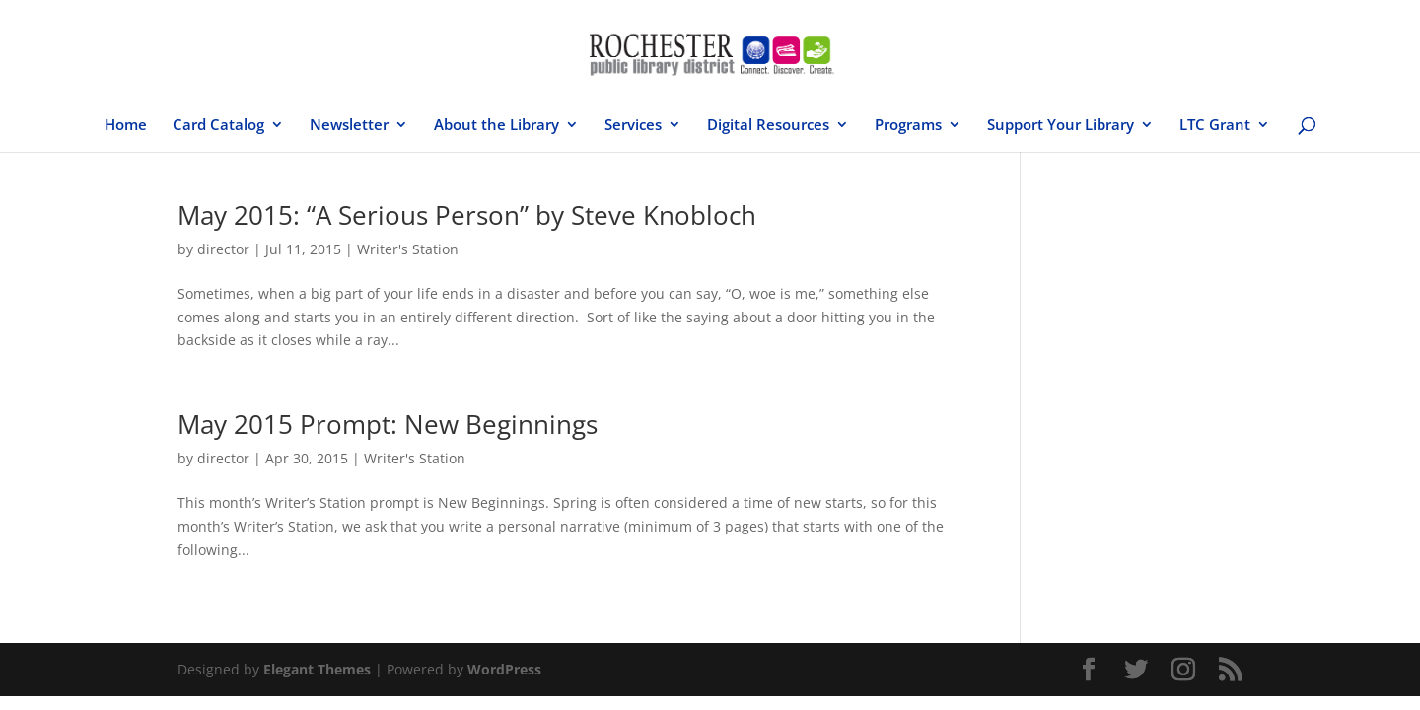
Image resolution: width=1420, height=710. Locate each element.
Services (633, 125)
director (223, 249)
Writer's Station (408, 249)
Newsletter (349, 125)
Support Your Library (1060, 125)
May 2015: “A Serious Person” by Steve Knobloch (467, 215)
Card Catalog (218, 125)
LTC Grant (1214, 125)
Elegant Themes (317, 669)
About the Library (496, 125)
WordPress (504, 669)
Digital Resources (768, 125)
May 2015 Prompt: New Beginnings (388, 424)
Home (126, 125)
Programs (908, 125)
